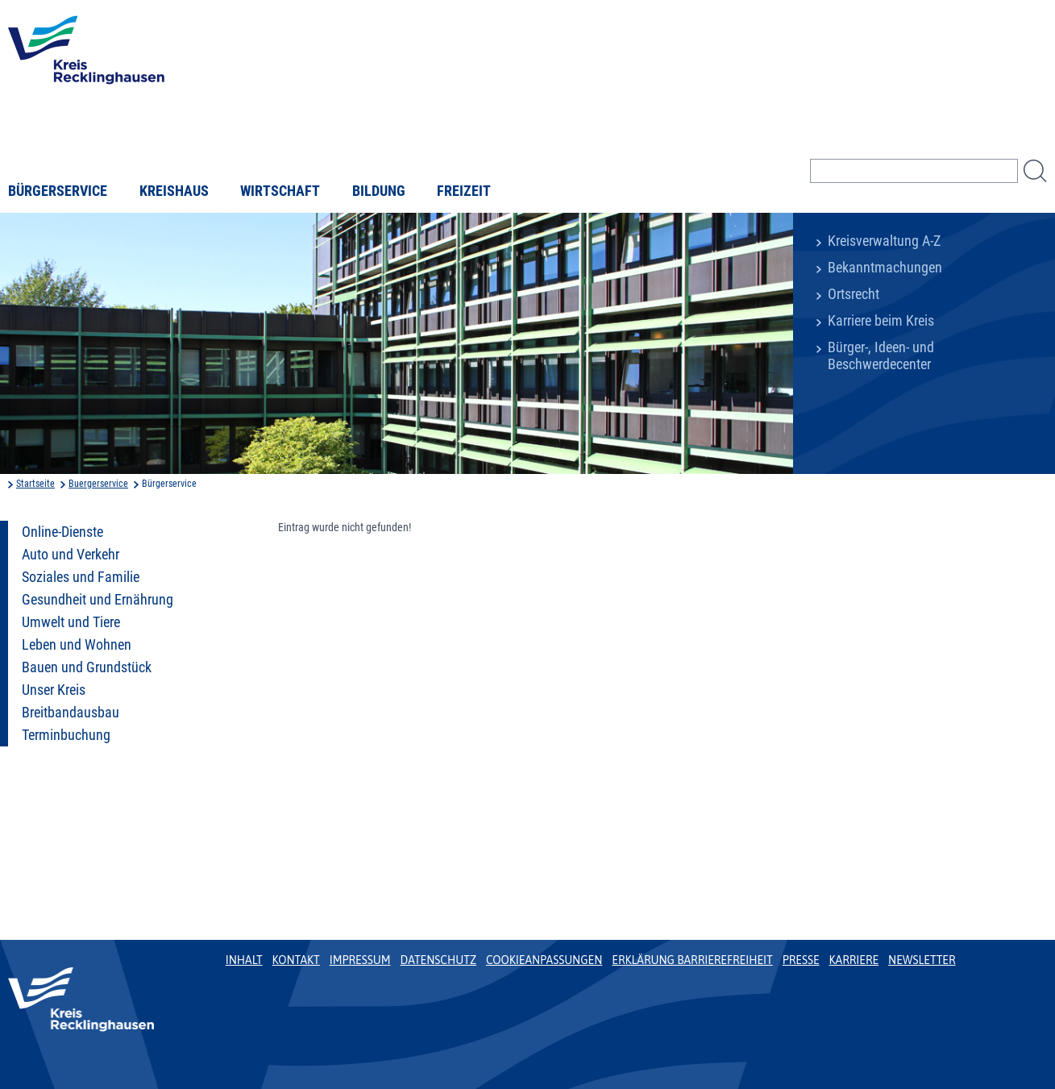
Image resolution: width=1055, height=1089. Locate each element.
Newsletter (921, 960)
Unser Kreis (53, 690)
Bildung (378, 191)
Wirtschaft (280, 191)
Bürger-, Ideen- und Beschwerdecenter (881, 355)
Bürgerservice (57, 191)
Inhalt (244, 960)
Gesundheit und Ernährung (97, 600)
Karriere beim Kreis (881, 321)
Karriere (854, 960)
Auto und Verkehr (70, 555)
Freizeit (464, 191)
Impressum (360, 960)
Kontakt (296, 960)
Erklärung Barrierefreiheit (692, 960)
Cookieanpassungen (544, 960)
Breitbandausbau (70, 713)
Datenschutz (438, 960)
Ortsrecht (853, 294)
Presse (801, 960)
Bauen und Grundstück (87, 667)
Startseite (35, 483)
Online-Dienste (62, 532)
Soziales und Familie (80, 577)
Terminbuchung (66, 735)
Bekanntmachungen (885, 268)
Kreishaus (174, 191)
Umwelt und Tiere (71, 622)
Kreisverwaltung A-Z (884, 241)
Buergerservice (98, 483)
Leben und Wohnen (76, 645)
